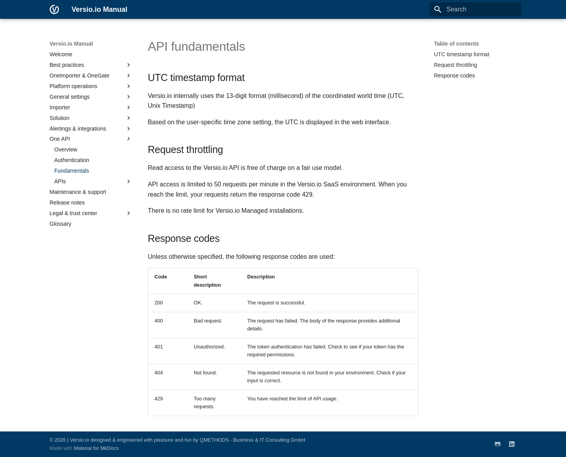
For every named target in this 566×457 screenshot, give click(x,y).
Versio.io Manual (71, 44)
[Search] (475, 9)
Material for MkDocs (96, 448)
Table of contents (456, 44)
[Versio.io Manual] (54, 9)
